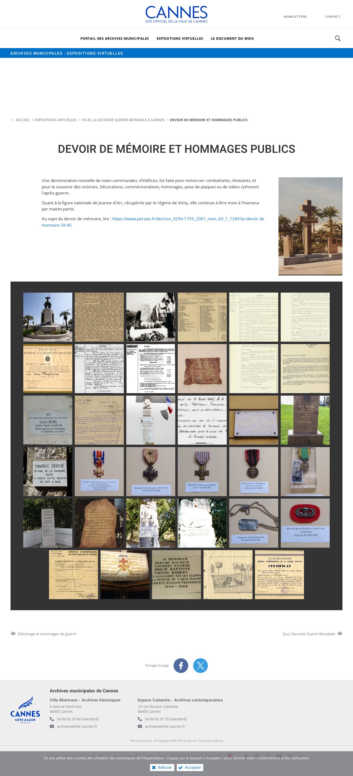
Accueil (23, 119)
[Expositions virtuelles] (179, 38)
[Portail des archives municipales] (114, 38)
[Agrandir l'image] (310, 226)
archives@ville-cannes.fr (77, 726)
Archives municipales (66, 53)
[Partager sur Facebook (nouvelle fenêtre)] (181, 665)
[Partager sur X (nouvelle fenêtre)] (200, 665)
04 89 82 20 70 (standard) (166, 719)
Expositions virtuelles (56, 119)
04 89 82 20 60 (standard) (78, 719)
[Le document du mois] (232, 38)
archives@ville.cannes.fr (165, 726)
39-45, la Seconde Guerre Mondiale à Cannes (123, 119)
